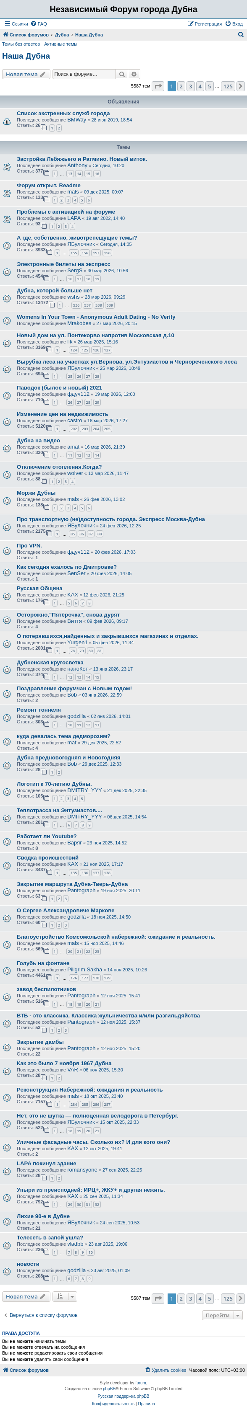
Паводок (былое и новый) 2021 (59, 388)
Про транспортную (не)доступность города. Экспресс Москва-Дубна (111, 519)
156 (84, 253)
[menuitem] (38, 24)
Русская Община (40, 588)
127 (107, 350)
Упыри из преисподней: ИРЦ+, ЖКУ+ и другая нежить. (91, 1190)
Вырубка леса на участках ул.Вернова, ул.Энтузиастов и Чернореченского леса (127, 362)
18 (88, 278)
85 (73, 534)
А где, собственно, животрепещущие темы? (77, 238)
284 (74, 1104)
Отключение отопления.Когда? (59, 467)
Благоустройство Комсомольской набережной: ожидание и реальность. (116, 937)
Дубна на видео (38, 440)
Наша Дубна (26, 56)
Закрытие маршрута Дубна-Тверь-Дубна (72, 884)
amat (73, 447)
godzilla (76, 716)
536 (76, 305)
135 (74, 872)
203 (84, 428)
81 (99, 650)
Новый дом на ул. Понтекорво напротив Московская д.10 (95, 335)
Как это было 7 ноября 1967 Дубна (64, 1063)
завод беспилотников (46, 989)
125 (84, 350)
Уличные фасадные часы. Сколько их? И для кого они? (93, 1142)
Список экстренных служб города (63, 113)
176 (74, 978)
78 (73, 650)
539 (110, 305)
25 (70, 376)
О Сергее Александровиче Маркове (66, 910)
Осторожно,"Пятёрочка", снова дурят (68, 615)
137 (96, 872)
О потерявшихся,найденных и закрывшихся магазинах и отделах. (108, 636)
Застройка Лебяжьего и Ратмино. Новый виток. (82, 159)
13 (70, 173)
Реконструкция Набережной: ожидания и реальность (90, 1090)
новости (28, 1264)
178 (96, 978)
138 (107, 872)
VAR (72, 1069)
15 (88, 173)
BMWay (76, 119)
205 (107, 428)
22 (88, 951)
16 (97, 173)
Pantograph (81, 890)
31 (88, 1204)
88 (99, 534)
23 (97, 951)
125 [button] (228, 86)
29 (97, 402)
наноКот (77, 669)
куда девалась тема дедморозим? (63, 736)
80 (91, 650)
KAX (72, 594)
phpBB (109, 1388)
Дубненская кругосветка (50, 662)
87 (91, 534)
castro (74, 420)
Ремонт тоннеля (39, 710)
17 (79, 278)
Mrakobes (79, 323)
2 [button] (181, 86)
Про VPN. (29, 545)
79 (81, 650)
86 (81, 534)
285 (84, 1104)
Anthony (77, 165)
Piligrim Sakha (84, 969)
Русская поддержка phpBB (123, 1396)
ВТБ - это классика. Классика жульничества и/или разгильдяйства (108, 1015)
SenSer (76, 573)
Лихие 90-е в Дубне (43, 1216)
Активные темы (60, 43)
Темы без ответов (21, 43)
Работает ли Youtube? (47, 836)
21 (79, 951)
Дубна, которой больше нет (54, 290)
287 (107, 1104)
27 (88, 376)
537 (87, 305)
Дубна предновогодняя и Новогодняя (69, 757)
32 (97, 1204)
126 (96, 350)
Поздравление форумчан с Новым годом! (74, 688)
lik (69, 341)
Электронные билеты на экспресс (63, 264)
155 (74, 253)
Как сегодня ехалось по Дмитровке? (67, 567)
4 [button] (200, 86)
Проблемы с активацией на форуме (66, 212)
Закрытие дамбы (40, 1042)
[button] (158, 86)
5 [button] (209, 86)
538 (98, 305)
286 (96, 1104)
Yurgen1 (77, 642)
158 (107, 253)
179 (107, 978)
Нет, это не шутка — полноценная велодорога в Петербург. (98, 1116)
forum (140, 1383)
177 (84, 978)
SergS (74, 270)
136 (84, 872)
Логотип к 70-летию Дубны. (54, 784)
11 (70, 455)
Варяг (74, 842)
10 (70, 725)
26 (79, 376)
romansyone (82, 1170)
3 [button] (190, 86)
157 (96, 253)
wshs (73, 297)
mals (73, 191)
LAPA (74, 218)
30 (79, 1204)
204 (96, 428)
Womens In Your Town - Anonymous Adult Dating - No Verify (96, 317)
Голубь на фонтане (43, 963)
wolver (75, 473)
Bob (72, 695)
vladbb (75, 1244)
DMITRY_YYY (84, 790)
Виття (74, 621)
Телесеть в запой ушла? (50, 1237)
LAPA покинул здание (46, 1163)
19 (97, 278)
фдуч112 (78, 394)
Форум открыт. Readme (49, 185)
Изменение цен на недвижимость (62, 414)
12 (79, 455)
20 (70, 951)
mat (71, 742)
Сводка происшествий (48, 857)
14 (79, 173)
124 (74, 350)
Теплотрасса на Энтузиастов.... (59, 810)
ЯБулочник (81, 244)
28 (97, 376)
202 (74, 428)
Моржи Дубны (36, 493)
